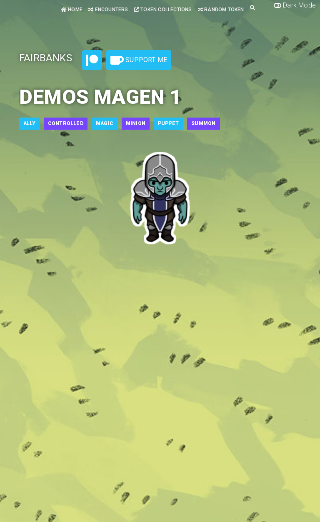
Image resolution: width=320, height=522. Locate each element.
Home (71, 10)
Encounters (108, 10)
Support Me (138, 60)
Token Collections (163, 10)
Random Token (221, 10)
